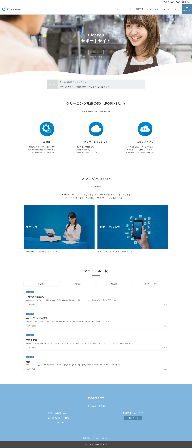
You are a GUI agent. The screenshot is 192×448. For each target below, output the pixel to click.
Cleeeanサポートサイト (98, 444)
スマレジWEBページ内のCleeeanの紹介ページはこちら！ (84, 87)
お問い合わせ (132, 418)
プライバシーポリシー (100, 438)
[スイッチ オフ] (186, 9)
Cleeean (96, 52)
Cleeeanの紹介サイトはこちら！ (74, 82)
